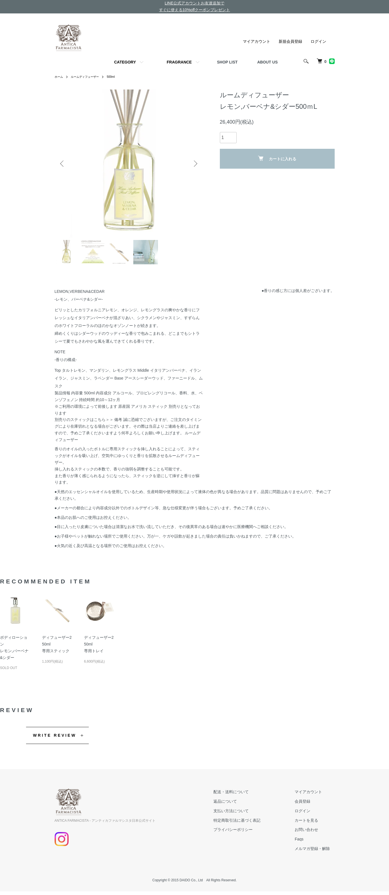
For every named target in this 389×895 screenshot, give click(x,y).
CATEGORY (125, 62)
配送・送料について (244, 795)
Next (194, 163)
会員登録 (307, 804)
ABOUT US (267, 62)
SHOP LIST (227, 62)
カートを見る (311, 823)
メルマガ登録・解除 (317, 852)
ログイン (318, 41)
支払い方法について (244, 814)
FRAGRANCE (179, 62)
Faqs (303, 842)
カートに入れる (277, 158)
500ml (118, 77)
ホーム (60, 77)
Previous (63, 163)
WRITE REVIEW (54, 738)
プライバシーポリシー (246, 833)
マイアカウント (256, 41)
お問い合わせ (311, 833)
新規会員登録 (290, 41)
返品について (239, 804)
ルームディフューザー (89, 77)
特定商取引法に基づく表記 (250, 823)
